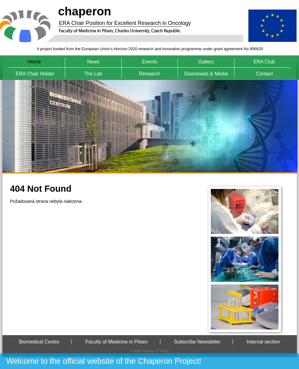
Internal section (263, 341)
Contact (264, 73)
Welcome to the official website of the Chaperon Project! (103, 361)
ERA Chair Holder (35, 73)
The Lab (93, 73)
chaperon (84, 11)
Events (149, 61)
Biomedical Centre (39, 341)
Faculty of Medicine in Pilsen (116, 341)
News (93, 61)
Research (149, 73)
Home (34, 61)
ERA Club (264, 61)
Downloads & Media (206, 73)
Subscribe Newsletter (197, 341)
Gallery (206, 61)
